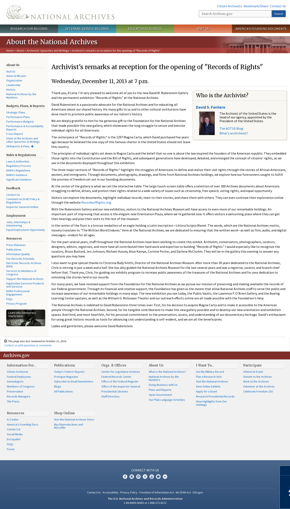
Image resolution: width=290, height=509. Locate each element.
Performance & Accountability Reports (24, 127)
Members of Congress (21, 386)
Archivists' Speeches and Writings (48, 50)
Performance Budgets (20, 121)
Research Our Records (29, 29)
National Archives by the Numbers (21, 95)
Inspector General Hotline (22, 207)
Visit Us (203, 29)
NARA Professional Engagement (18, 292)
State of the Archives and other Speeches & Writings (23, 140)
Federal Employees (19, 377)
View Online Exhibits (208, 386)
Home (10, 50)
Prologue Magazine (66, 377)
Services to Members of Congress (21, 272)
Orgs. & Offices (113, 365)
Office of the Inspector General (120, 386)
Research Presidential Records (215, 396)
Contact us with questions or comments (28, 345)
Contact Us (278, 6)
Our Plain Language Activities (167, 400)
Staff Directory (110, 396)
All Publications (63, 391)
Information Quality (18, 254)
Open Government (160, 395)
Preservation (15, 391)
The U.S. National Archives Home (60, 12)
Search (278, 14)
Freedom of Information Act (156, 492)
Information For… (21, 365)
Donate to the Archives (257, 377)
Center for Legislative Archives (120, 372)
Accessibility (110, 492)
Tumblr (145, 476)
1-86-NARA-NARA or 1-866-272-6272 (145, 503)
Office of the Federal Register (120, 381)
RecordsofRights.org (96, 202)
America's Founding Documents (260, 29)
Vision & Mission (16, 76)
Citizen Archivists (229, 6)
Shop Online (64, 413)
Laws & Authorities (18, 161)
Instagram (138, 476)
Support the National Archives (24, 279)
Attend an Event (253, 372)
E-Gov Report (14, 134)
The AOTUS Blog (231, 128)
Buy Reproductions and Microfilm (68, 426)
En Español (13, 439)
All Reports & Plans (18, 146)
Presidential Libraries (114, 391)
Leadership (13, 85)
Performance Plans (18, 117)
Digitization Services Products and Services (25, 285)
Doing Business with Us (163, 385)
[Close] (285, 470)
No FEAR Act (183, 492)
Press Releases (16, 245)
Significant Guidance (19, 179)
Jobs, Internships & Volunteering (18, 223)
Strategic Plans (15, 112)
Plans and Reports (160, 390)
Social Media (14, 434)
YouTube (151, 476)
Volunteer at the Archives (259, 386)
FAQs (9, 299)
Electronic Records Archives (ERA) (23, 264)
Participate (252, 365)
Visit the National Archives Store (74, 419)
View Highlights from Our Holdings (211, 403)
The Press (13, 401)
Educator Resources (145, 29)
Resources (15, 413)
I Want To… (205, 365)
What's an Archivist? (233, 133)
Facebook (125, 476)
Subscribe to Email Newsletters (73, 381)
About (20, 50)
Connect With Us (145, 470)
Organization (14, 80)
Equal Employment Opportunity (25, 230)
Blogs (57, 386)
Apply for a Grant (206, 391)
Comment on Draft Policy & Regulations (23, 200)
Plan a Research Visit (209, 377)
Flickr (164, 476)
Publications (13, 249)
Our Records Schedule (20, 259)
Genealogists (15, 381)
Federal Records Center (116, 377)
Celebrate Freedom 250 (258, 391)
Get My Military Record (210, 372)
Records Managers (18, 396)
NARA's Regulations (18, 170)
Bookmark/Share (256, 6)
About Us (156, 365)
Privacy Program (16, 303)
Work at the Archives (256, 381)
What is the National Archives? (167, 372)
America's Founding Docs (22, 424)
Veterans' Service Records (87, 29)
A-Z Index (12, 419)
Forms (11, 449)
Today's (69, 372)
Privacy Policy (129, 492)
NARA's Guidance (16, 175)
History (10, 89)
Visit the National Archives (212, 381)
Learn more (253, 501)
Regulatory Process (18, 166)
